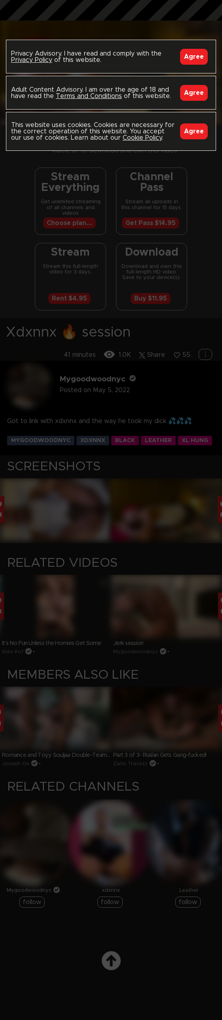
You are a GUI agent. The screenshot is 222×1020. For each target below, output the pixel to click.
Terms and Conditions (89, 96)
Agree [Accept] (194, 57)
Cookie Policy (142, 138)
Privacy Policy (31, 60)
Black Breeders (111, 18)
